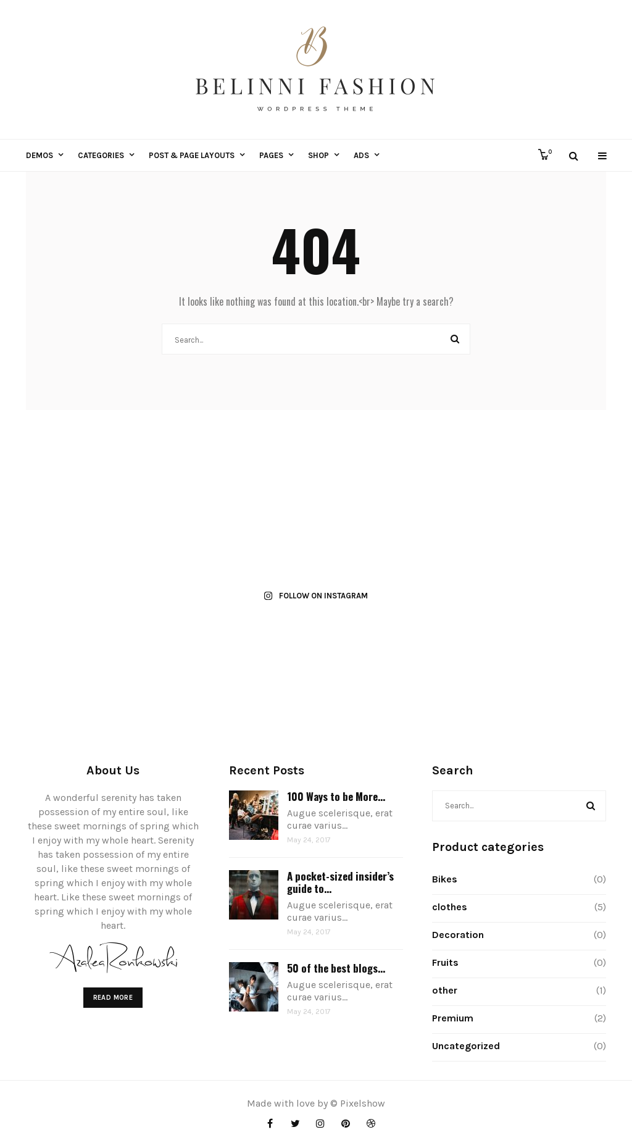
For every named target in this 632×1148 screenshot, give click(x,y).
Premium (452, 1018)
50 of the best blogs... (336, 968)
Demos (39, 155)
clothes (449, 907)
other (444, 990)
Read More (113, 998)
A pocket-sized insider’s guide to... (340, 882)
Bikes (444, 879)
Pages (271, 155)
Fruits (445, 962)
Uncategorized (466, 1046)
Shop (318, 155)
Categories (101, 155)
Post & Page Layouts (192, 155)
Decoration (458, 935)
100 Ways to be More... (336, 796)
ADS (361, 155)
